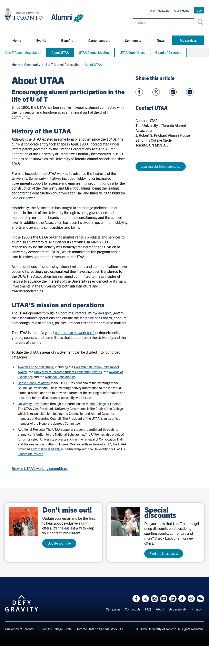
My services (188, 40)
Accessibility (178, 609)
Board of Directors (168, 52)
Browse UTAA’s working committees (40, 468)
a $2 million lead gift (45, 449)
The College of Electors (105, 404)
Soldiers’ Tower (23, 197)
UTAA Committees (132, 52)
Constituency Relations (34, 383)
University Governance (33, 404)
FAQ (148, 609)
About (160, 609)
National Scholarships (60, 377)
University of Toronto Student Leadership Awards (68, 372)
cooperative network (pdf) (74, 332)
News (161, 40)
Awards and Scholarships (35, 367)
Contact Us (132, 609)
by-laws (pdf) (102, 313)
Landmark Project (30, 454)
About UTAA (60, 52)
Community (133, 40)
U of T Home (181, 10)
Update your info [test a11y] (59, 543)
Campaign (113, 609)
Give (199, 10)
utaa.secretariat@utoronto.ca (161, 166)
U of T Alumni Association (23, 52)
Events (41, 40)
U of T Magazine (159, 10)
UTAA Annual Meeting (94, 52)
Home (16, 40)
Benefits (67, 40)
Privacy (196, 609)
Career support (99, 40)
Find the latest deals (164, 553)
